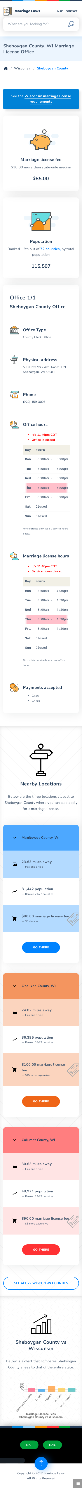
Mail (52, 1445)
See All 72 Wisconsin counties (41, 1283)
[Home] (6, 68)
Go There (41, 947)
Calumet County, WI (38, 1140)
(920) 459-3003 (34, 402)
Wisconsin (22, 68)
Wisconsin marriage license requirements (47, 99)
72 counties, (51, 249)
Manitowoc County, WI (40, 837)
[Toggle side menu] (77, 1483)
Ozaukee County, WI (39, 986)
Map (60, 11)
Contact (71, 11)
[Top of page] (41, 1463)
